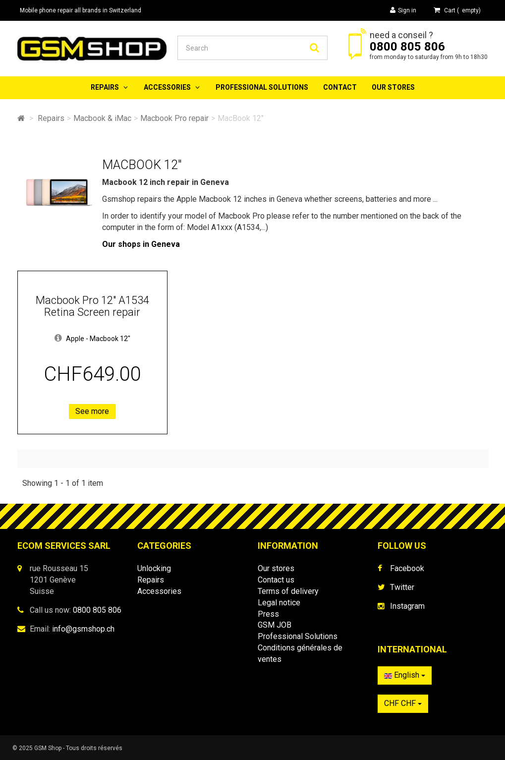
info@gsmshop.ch (83, 629)
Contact (340, 87)
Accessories (167, 87)
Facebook (407, 568)
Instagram (407, 606)
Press (268, 614)
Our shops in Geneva (141, 244)
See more (92, 411)
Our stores (393, 87)
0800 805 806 (407, 47)
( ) (457, 10)
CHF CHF (403, 703)
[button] (58, 339)
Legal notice (279, 602)
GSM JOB (274, 625)
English (404, 675)
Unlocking (154, 568)
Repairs (105, 87)
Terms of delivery (288, 591)
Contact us (276, 580)
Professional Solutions (262, 87)
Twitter (402, 587)
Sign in (403, 10)
